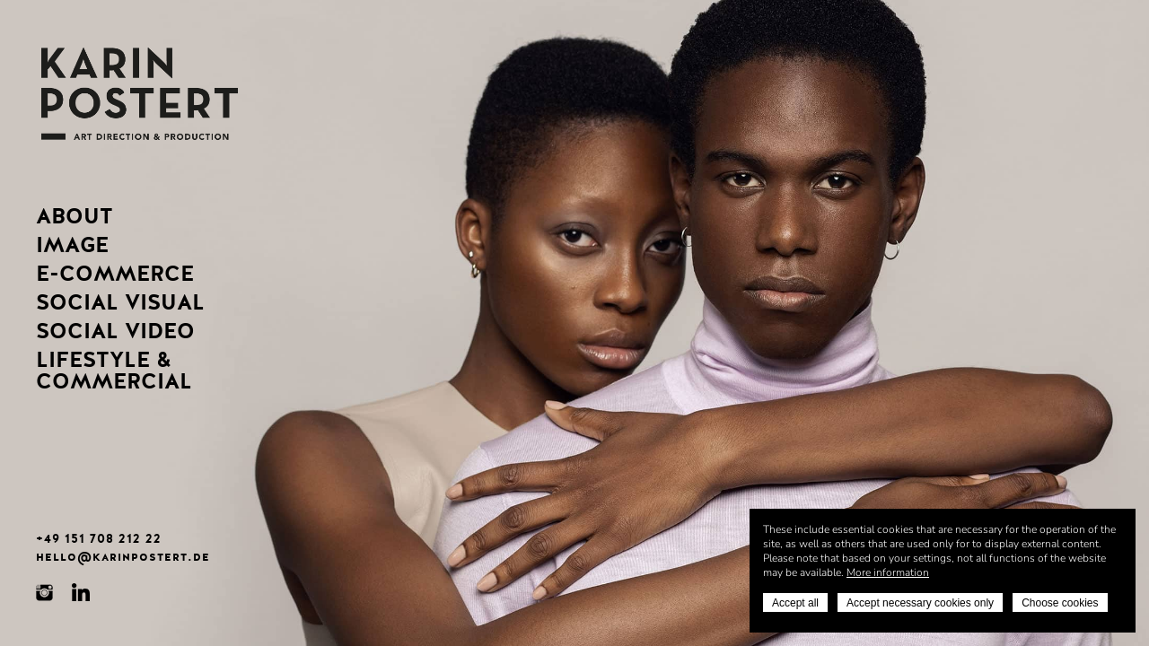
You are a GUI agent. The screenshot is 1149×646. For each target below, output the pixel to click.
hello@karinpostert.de (123, 556)
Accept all (795, 603)
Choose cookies (1060, 603)
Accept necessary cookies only (920, 603)
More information (887, 572)
